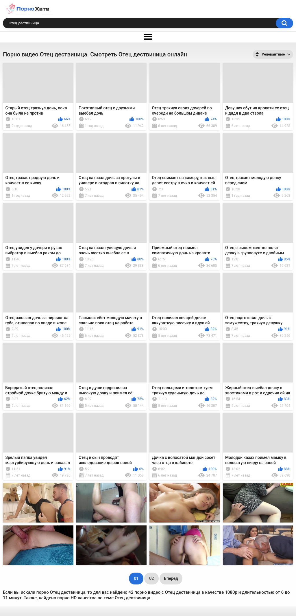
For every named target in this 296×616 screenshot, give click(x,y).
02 (151, 578)
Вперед (171, 578)
